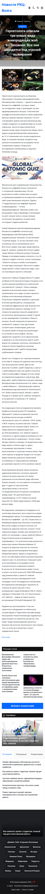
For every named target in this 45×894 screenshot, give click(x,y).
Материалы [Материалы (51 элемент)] (30, 856)
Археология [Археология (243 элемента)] (24, 847)
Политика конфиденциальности (26, 886)
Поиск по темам (28, 890)
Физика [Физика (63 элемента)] (8, 871)
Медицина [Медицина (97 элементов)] (10, 861)
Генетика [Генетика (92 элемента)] (11, 852)
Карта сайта (15, 890)
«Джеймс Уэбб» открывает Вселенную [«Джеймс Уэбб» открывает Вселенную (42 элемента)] (22, 842)
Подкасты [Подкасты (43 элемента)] (35, 861)
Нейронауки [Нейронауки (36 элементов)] (22, 861)
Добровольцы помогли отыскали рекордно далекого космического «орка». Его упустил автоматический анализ (33, 692)
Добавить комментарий (22, 706)
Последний (7, 754)
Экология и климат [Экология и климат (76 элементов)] (32, 871)
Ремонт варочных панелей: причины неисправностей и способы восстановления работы (20, 794)
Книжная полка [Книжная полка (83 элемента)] (16, 856)
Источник (6, 637)
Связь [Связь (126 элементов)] (21, 866)
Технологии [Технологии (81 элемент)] (32, 866)
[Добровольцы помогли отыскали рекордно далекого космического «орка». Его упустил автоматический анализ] (33, 680)
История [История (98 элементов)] (34, 852)
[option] (22, 733)
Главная (19, 21)
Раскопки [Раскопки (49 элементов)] (11, 866)
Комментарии (37, 754)
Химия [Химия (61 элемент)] (17, 871)
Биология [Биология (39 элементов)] (37, 847)
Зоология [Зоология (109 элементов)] (23, 852)
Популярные (21, 754)
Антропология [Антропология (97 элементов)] (10, 847)
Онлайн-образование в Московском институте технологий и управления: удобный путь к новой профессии (22, 764)
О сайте (10, 886)
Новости (27, 21)
